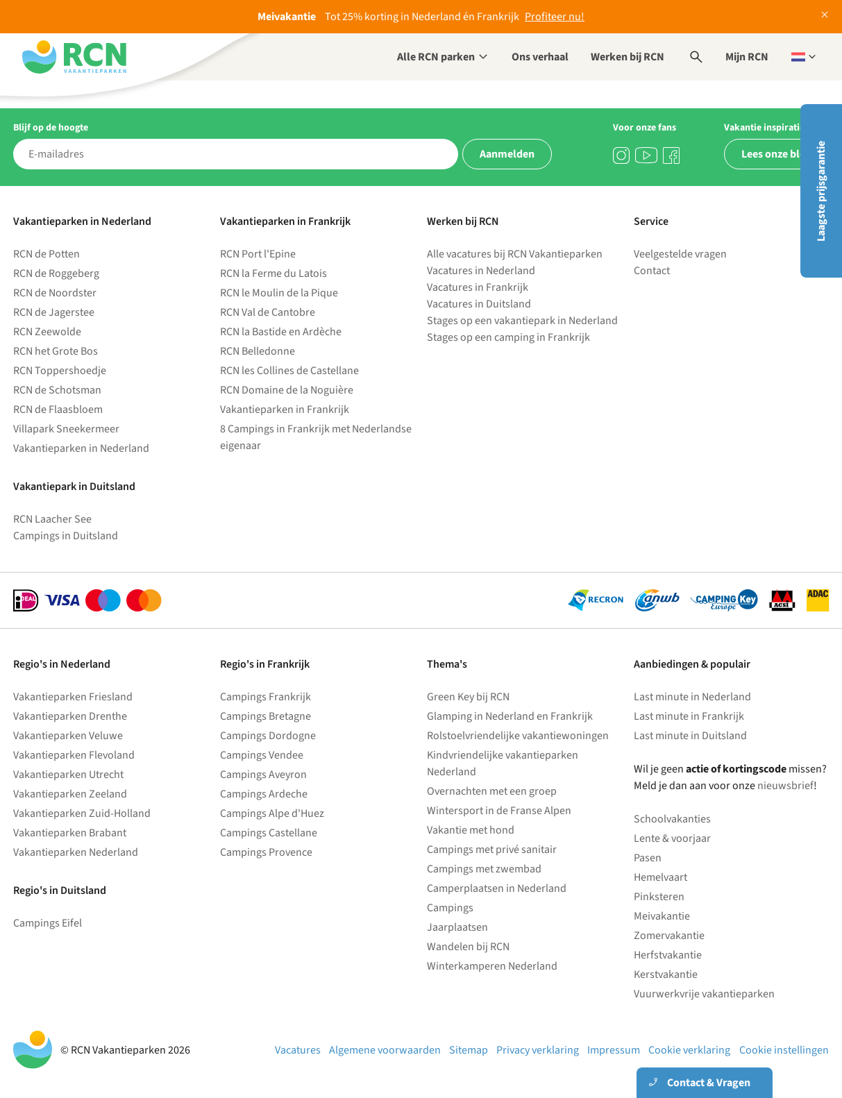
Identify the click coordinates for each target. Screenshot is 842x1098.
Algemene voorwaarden (385, 1050)
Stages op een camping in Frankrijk (508, 337)
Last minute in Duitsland (690, 735)
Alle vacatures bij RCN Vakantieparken (515, 254)
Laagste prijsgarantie (821, 191)
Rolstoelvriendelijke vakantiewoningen (518, 735)
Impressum (613, 1050)
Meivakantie (662, 916)
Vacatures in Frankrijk (477, 287)
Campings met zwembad (484, 869)
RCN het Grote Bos (55, 351)
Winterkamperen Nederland (492, 966)
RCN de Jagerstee (53, 312)
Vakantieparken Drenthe (70, 716)
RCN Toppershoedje (59, 370)
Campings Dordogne (268, 735)
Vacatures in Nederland (481, 270)
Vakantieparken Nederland (75, 852)
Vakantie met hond (470, 830)
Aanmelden (507, 154)
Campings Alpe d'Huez (272, 813)
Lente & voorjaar (672, 838)
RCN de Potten (46, 254)
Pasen (648, 857)
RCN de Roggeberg (56, 273)
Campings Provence (266, 852)
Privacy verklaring (537, 1050)
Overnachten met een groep (492, 791)
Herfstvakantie (668, 955)
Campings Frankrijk (265, 696)
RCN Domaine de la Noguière (286, 390)
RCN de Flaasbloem (58, 409)
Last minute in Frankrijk (689, 716)
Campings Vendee (261, 755)
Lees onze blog (776, 154)
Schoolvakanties (672, 819)
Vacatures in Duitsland (479, 304)
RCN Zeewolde (47, 331)
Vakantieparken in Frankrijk (284, 409)
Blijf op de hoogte (50, 128)
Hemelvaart (660, 877)
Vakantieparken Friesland (73, 696)
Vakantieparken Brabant (69, 833)
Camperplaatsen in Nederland (496, 888)
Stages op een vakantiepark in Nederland (522, 320)
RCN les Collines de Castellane (289, 370)
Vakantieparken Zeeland (70, 794)
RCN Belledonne (257, 351)
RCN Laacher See (52, 519)
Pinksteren (659, 896)
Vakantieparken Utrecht (68, 774)
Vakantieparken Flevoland (74, 755)
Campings (450, 907)
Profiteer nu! (554, 16)
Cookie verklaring (689, 1050)
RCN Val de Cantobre (267, 312)
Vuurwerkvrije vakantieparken (704, 994)
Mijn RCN (746, 57)
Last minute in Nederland (692, 696)
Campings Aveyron (263, 774)
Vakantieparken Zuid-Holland (82, 813)
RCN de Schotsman (57, 390)
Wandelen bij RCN (468, 946)
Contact (652, 270)
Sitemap (468, 1050)
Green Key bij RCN (468, 696)
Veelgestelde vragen (680, 254)
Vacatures (298, 1050)
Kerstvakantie (666, 974)
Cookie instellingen (784, 1050)
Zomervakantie (669, 935)
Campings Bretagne (265, 716)
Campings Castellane (268, 833)
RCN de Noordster (54, 293)
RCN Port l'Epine (258, 254)
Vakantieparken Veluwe (68, 735)
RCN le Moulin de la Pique (279, 293)
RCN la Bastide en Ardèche (281, 331)
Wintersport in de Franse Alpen (499, 810)
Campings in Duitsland (65, 535)
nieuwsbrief (785, 785)
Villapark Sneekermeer (66, 429)
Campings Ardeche (264, 794)
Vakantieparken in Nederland (81, 448)
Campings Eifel (47, 923)
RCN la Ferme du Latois (273, 273)
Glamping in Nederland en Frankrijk (510, 716)
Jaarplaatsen (457, 927)
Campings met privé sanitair (492, 849)
